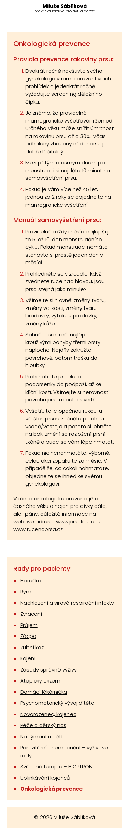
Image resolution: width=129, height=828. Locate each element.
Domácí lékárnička (43, 692)
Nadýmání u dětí (41, 736)
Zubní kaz (32, 647)
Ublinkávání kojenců (45, 777)
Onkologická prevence (51, 788)
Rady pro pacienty (41, 568)
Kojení (27, 658)
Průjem (29, 625)
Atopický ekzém (40, 680)
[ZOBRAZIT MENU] (65, 22)
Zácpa (28, 636)
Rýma (27, 591)
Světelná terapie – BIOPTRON (56, 766)
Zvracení (31, 613)
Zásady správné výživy (48, 669)
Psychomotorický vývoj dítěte (57, 703)
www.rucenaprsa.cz (38, 529)
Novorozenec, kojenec (48, 714)
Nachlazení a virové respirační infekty (67, 602)
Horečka (30, 580)
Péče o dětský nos (43, 725)
